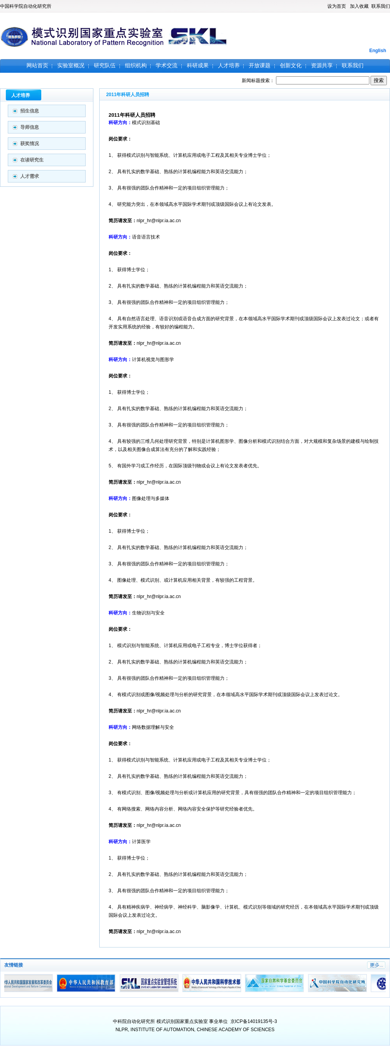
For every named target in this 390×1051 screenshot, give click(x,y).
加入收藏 (359, 6)
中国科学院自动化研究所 (25, 6)
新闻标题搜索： (306, 80)
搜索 (379, 80)
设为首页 (336, 6)
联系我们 (380, 6)
